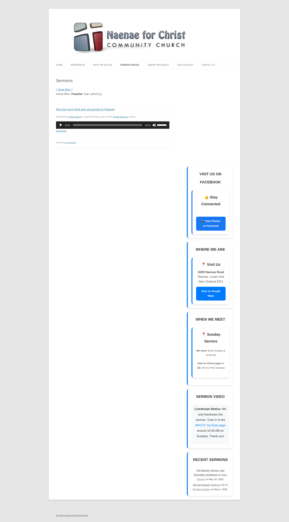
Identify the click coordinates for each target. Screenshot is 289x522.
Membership (78, 64)
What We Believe (102, 64)
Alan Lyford (75, 116)
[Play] (61, 125)
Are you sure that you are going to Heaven (85, 109)
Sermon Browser (70, 142)
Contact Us (208, 64)
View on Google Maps (211, 293)
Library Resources (158, 64)
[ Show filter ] (64, 89)
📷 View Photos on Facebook (210, 223)
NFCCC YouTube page (210, 425)
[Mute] (154, 125)
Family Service (120, 116)
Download (61, 130)
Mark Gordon (203, 489)
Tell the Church (201, 485)
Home (59, 64)
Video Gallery (185, 64)
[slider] (107, 125)
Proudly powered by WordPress (72, 515)
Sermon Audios (129, 64)
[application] (112, 125)
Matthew (216, 485)
